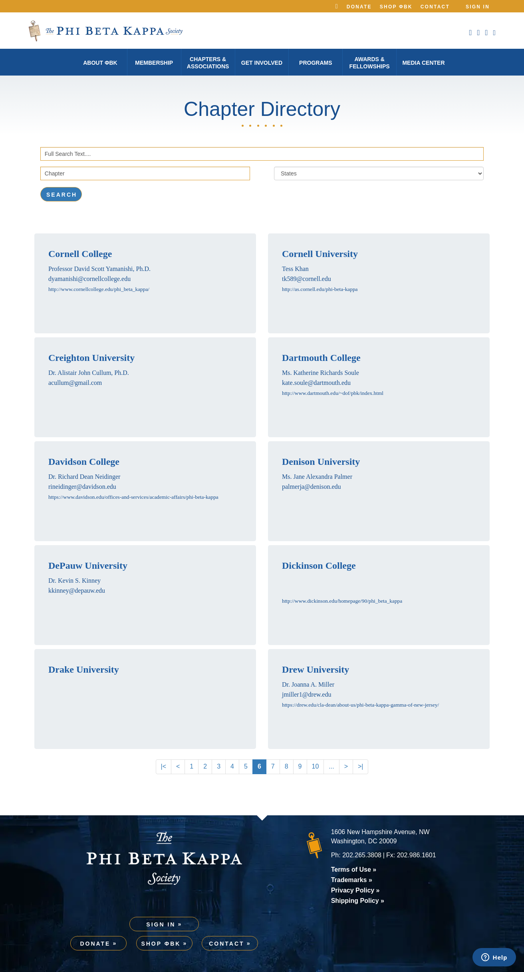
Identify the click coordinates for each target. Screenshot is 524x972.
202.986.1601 (416, 855)
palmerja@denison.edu (311, 486)
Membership (154, 63)
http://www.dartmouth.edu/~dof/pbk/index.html (332, 393)
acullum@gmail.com (75, 382)
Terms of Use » (354, 869)
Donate (359, 7)
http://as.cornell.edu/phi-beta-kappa (320, 289)
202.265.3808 (361, 855)
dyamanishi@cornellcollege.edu (89, 278)
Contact (435, 7)
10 (315, 766)
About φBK (100, 63)
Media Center (423, 63)
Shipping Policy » (357, 900)
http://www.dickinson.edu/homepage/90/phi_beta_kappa (342, 601)
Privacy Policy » (355, 890)
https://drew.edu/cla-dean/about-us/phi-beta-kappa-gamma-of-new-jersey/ (360, 705)
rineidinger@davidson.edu (82, 486)
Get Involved (261, 63)
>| (360, 766)
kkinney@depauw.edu (76, 590)
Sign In (478, 7)
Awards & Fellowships (369, 63)
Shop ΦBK (396, 7)
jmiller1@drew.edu (306, 694)
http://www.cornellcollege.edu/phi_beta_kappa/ (98, 289)
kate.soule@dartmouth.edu (316, 382)
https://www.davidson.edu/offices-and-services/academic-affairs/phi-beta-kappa (133, 497)
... (331, 766)
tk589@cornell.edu (306, 278)
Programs (315, 63)
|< (164, 766)
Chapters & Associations (208, 63)
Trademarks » (351, 879)
